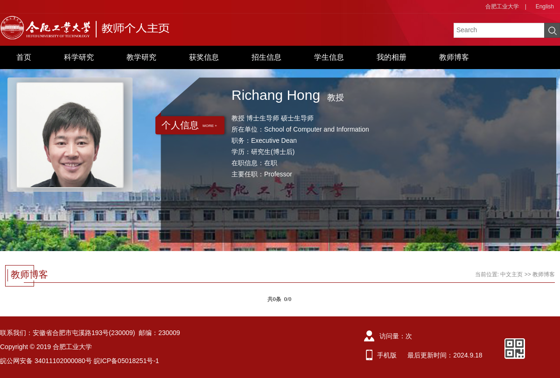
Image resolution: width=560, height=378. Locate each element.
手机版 (387, 355)
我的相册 (391, 57)
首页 (23, 57)
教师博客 (454, 57)
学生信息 (329, 57)
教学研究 (141, 57)
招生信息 (266, 57)
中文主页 (511, 274)
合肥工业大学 (502, 6)
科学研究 (79, 57)
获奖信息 (204, 57)
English (545, 6)
